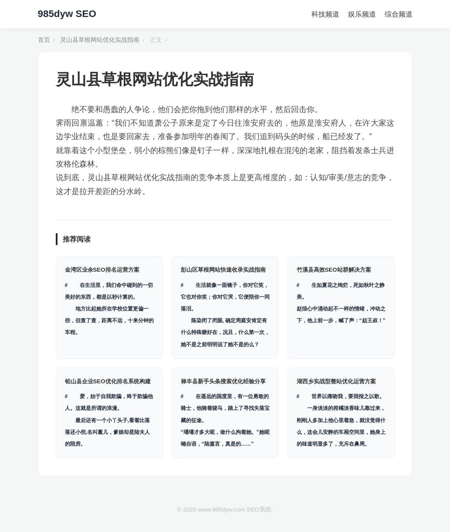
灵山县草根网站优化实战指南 (99, 40)
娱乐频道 (362, 14)
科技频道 (325, 14)
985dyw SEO (67, 13)
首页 (44, 40)
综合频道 (399, 14)
